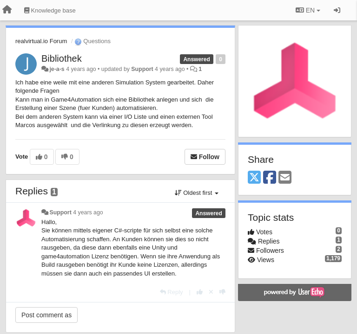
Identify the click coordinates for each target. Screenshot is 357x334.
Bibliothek (61, 58)
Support (142, 69)
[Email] (284, 178)
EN (308, 10)
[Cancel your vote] (211, 292)
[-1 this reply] (222, 292)
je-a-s (56, 69)
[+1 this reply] (200, 292)
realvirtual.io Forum (41, 41)
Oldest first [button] (196, 192)
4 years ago (88, 212)
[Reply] (171, 292)
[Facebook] (269, 178)
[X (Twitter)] (254, 178)
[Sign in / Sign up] (337, 10)
